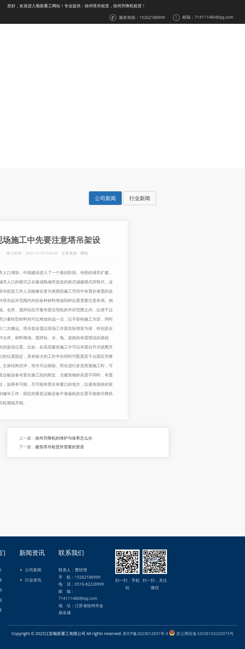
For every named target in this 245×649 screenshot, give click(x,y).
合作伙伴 (225, 38)
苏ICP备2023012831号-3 (145, 633)
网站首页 (95, 38)
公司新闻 (150, 114)
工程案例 (199, 38)
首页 (113, 114)
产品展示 (147, 38)
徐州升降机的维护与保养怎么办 (63, 438)
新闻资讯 (173, 38)
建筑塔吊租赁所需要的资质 (59, 446)
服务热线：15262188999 (142, 17)
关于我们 (121, 38)
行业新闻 (139, 198)
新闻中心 (129, 114)
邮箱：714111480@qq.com (208, 17)
